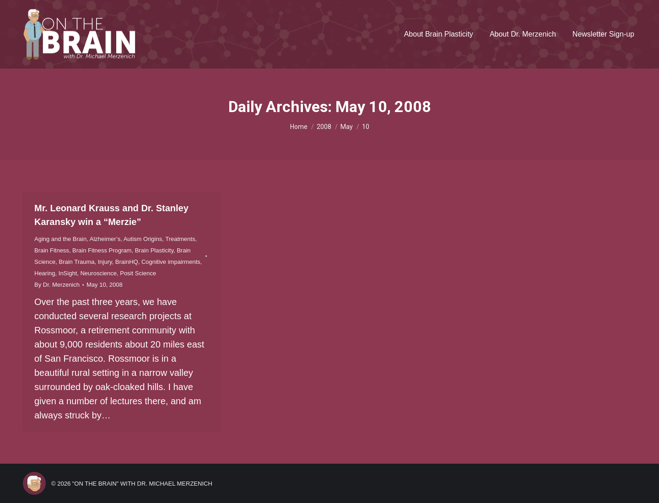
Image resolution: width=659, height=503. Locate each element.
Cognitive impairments (170, 261)
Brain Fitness (51, 250)
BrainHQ (126, 261)
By (57, 284)
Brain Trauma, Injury (85, 261)
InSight (68, 273)
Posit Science (138, 273)
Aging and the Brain (60, 238)
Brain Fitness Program (101, 250)
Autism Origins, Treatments (159, 238)
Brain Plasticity (154, 250)
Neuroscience (98, 273)
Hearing (44, 273)
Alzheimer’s (105, 238)
